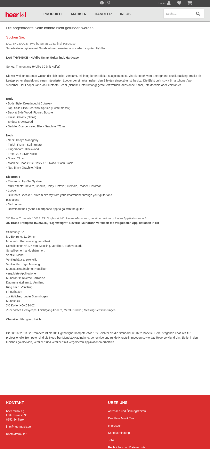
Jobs (111, 440)
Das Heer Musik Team (122, 418)
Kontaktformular (16, 434)
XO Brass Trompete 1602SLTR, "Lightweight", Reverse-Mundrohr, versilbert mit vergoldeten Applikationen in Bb (77, 218)
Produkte (53, 14)
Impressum (115, 425)
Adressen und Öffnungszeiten (127, 411)
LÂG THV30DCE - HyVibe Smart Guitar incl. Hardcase (40, 43)
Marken (79, 14)
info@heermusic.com (19, 426)
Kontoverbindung (119, 432)
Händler (103, 14)
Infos (125, 14)
